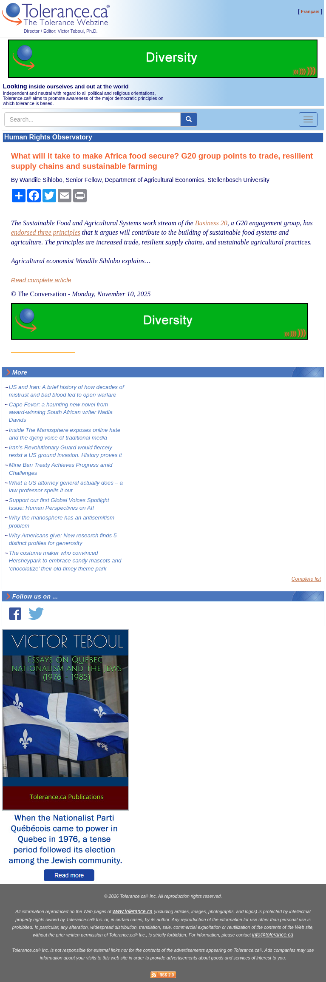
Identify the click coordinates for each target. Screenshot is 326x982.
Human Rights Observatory (48, 137)
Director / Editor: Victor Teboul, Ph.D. (61, 31)
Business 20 (211, 223)
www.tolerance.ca (133, 911)
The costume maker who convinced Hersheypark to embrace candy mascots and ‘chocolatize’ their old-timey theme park (65, 560)
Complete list (306, 579)
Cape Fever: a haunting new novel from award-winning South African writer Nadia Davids (61, 412)
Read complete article (41, 280)
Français (310, 11)
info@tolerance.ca (272, 935)
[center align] (188, 119)
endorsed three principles (45, 232)
